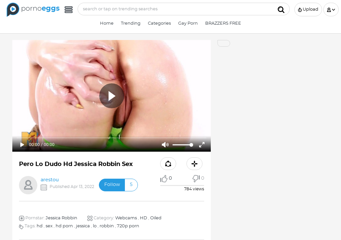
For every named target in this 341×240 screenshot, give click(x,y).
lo (95, 226)
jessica (83, 226)
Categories (159, 23)
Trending (131, 23)
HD (143, 218)
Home (107, 23)
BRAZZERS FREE (223, 23)
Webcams (126, 218)
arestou (50, 180)
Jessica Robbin (61, 218)
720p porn (128, 226)
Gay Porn (188, 23)
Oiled (156, 218)
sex (49, 226)
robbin (107, 226)
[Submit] (281, 9)
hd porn (64, 226)
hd (40, 226)
